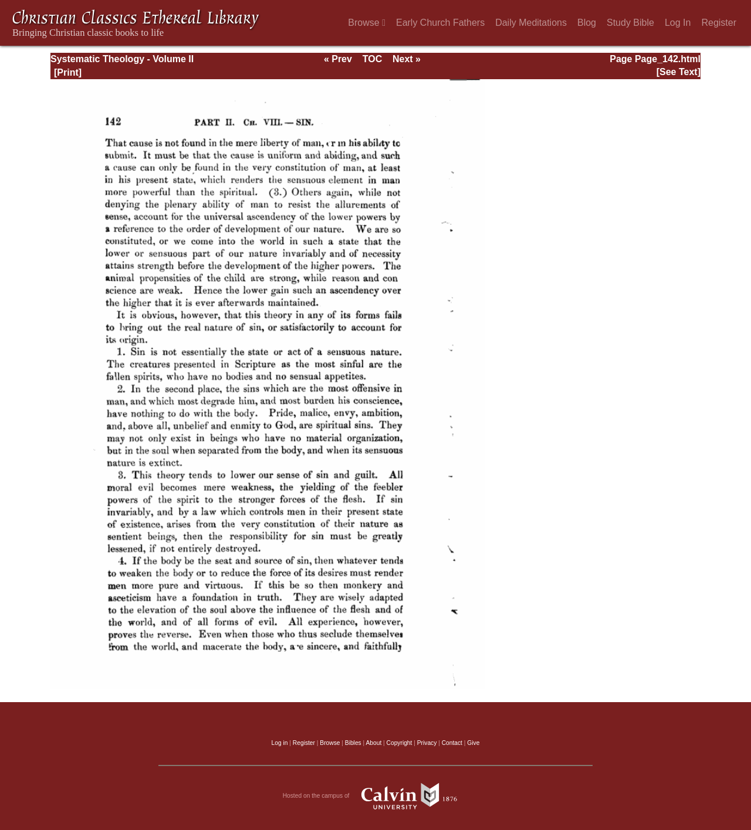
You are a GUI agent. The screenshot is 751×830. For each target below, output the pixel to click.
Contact (452, 743)
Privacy (427, 743)
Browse (366, 23)
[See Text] (679, 72)
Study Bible (630, 23)
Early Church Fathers (440, 23)
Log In (678, 23)
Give (473, 743)
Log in (280, 743)
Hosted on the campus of (376, 796)
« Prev (338, 59)
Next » (407, 59)
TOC (372, 59)
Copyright (399, 743)
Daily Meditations (531, 23)
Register (718, 23)
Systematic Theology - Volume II (122, 59)
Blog (586, 23)
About (373, 743)
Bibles (353, 743)
